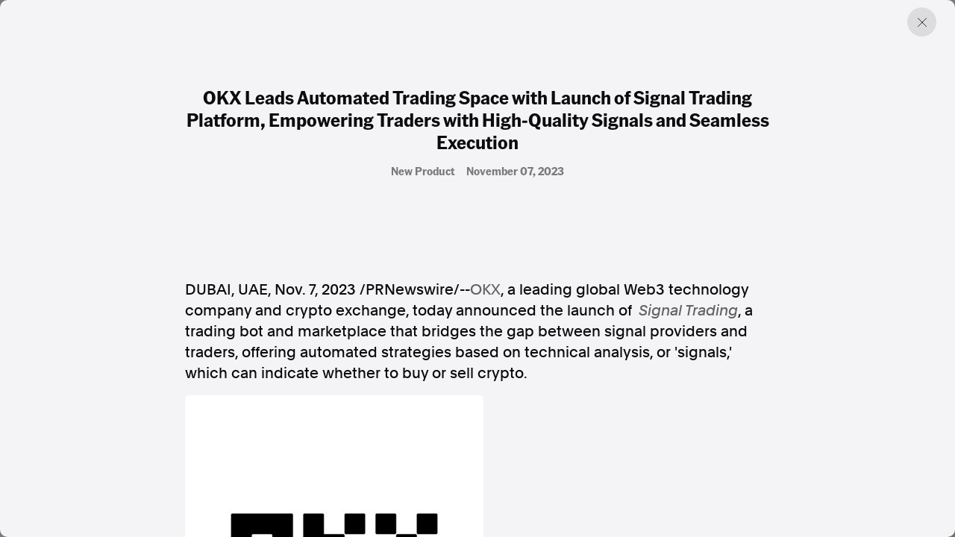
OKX (485, 289)
